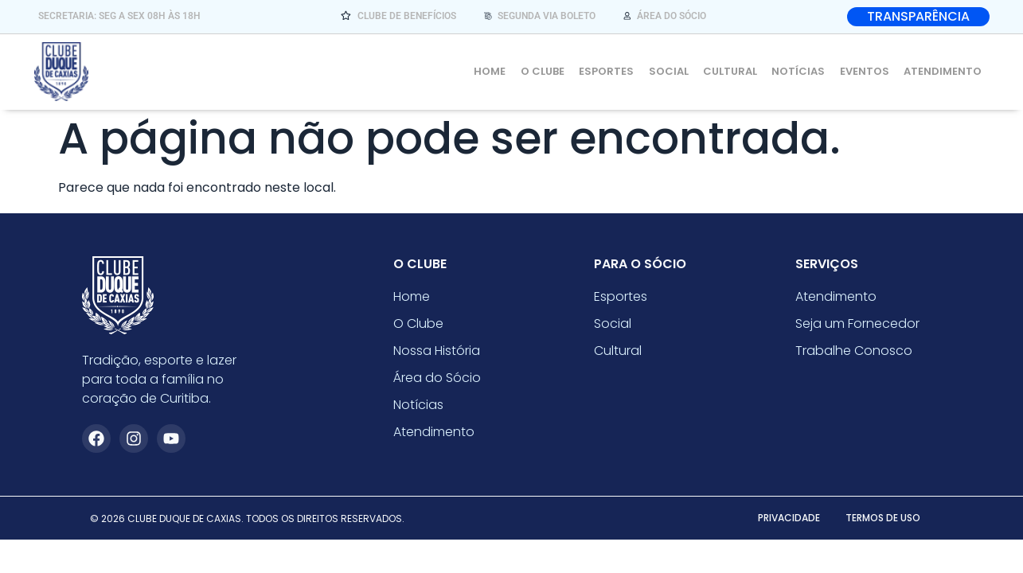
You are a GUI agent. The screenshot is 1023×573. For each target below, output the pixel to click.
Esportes (617, 71)
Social (677, 71)
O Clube (555, 71)
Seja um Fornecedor (857, 328)
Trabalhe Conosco (853, 355)
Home (505, 71)
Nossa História (436, 355)
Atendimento (944, 71)
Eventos (867, 71)
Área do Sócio (437, 382)
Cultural (737, 71)
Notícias (803, 71)
